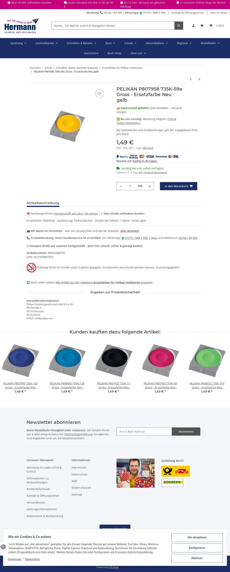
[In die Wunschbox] (99, 93)
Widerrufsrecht (81, 487)
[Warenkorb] (216, 25)
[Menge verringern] (121, 186)
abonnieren (186, 431)
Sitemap (77, 494)
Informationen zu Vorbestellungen (38, 480)
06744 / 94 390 (111, 12)
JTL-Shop (113, 567)
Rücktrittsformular (38, 489)
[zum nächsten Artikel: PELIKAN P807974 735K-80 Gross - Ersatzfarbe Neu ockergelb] (199, 79)
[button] (193, 25)
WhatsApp (131, 12)
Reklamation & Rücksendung (45, 516)
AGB (74, 481)
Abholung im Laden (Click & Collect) (44, 469)
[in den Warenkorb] (178, 186)
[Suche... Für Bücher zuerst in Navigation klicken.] (113, 25)
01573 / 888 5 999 (152, 12)
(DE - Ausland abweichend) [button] (153, 172)
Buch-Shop (114, 53)
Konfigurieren (196, 548)
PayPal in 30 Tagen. (145, 161)
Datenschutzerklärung (78, 434)
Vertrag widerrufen (115, 529)
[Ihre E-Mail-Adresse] (144, 431)
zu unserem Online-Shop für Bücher (203, 2)
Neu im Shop (218, 12)
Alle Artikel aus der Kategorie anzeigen (104, 282)
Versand (148, 148)
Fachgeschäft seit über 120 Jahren (76, 213)
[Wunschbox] (202, 25)
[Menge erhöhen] (149, 186)
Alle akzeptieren (195, 538)
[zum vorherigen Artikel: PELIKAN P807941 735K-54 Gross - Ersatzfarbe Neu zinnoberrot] (191, 79)
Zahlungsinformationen (42, 509)
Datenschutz (80, 474)
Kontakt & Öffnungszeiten (188, 12)
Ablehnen (195, 558)
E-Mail (153, 238)
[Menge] (130, 186)
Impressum (79, 467)
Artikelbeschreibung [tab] (43, 203)
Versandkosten (36, 502)
